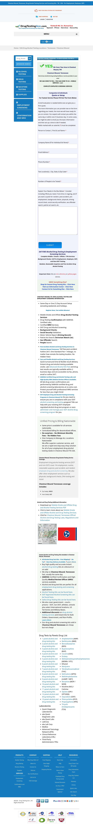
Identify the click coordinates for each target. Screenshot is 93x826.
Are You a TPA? (60, 786)
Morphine (66, 681)
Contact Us (33, 767)
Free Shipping (43, 16)
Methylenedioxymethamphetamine (76, 659)
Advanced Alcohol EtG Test (59, 367)
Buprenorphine (68, 649)
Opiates (65, 692)
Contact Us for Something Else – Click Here (58, 289)
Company (33, 755)
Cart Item (46, 42)
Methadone (66, 674)
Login (42, 19)
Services (19, 773)
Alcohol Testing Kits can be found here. (57, 592)
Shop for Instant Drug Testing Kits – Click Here (58, 284)
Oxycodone (66, 697)
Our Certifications (33, 774)
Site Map (73, 795)
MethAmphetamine (69, 676)
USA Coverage (33, 781)
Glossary (73, 781)
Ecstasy (65, 656)
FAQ (60, 763)
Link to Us (33, 777)
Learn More (71, 562)
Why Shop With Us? (33, 760)
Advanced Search (23, 64)
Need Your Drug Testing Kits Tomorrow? (50, 10)
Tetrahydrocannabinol (70, 669)
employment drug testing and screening (58, 587)
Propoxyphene (67, 702)
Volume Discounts (60, 782)
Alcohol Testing (22, 72)
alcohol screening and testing (52, 402)
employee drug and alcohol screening (53, 471)
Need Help (60, 760)
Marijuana (66, 666)
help (60, 755)
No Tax (55, 16)
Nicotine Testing (22, 88)
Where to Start (60, 767)
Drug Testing (22, 80)
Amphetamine (67, 639)
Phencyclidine (67, 699)
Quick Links (73, 788)
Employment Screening (23, 106)
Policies (33, 770)
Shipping (46, 755)
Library (74, 785)
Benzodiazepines (68, 644)
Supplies (22, 94)
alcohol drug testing (50, 567)
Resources (73, 755)
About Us (33, 763)
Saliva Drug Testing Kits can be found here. (59, 600)
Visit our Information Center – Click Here (58, 287)
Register (49, 19)
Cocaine (65, 654)
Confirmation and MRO (24, 116)
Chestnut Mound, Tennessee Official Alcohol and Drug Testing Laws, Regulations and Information (59, 517)
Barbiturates (67, 641)
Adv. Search (73, 792)
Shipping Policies (46, 769)
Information (73, 760)
